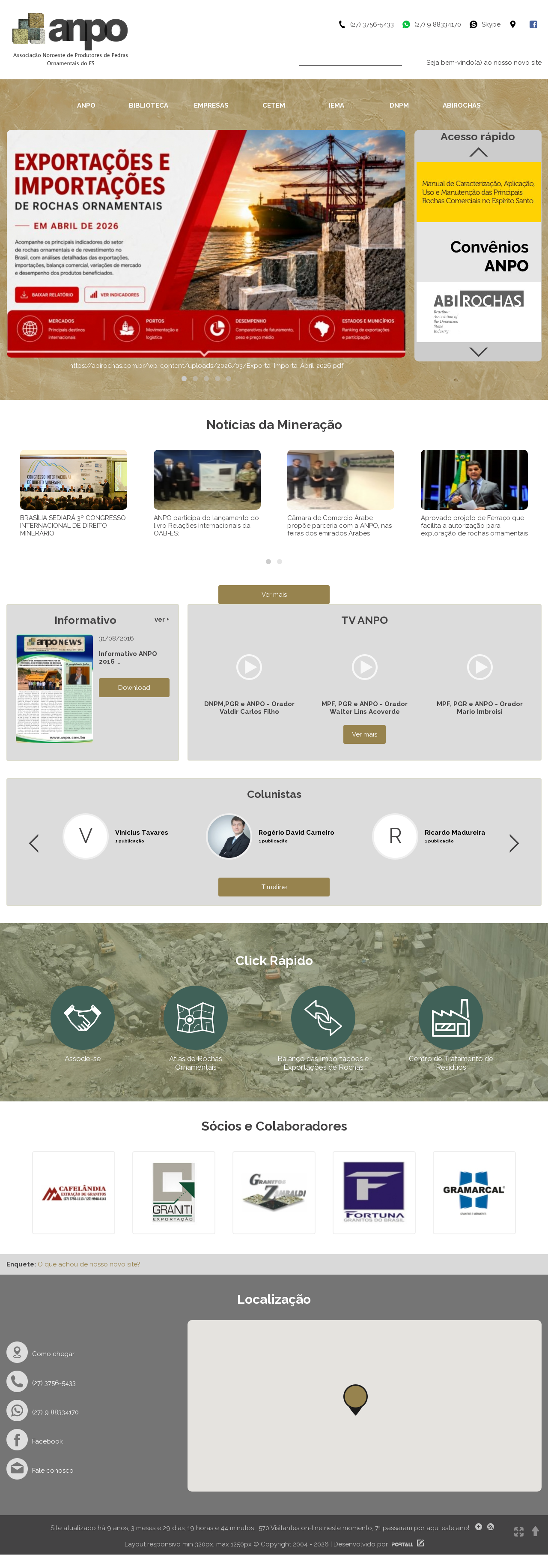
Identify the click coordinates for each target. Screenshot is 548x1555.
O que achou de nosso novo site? (89, 1264)
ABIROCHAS (462, 105)
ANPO (86, 105)
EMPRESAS (211, 105)
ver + (162, 619)
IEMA (336, 105)
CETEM (273, 105)
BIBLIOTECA (148, 105)
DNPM (399, 105)
